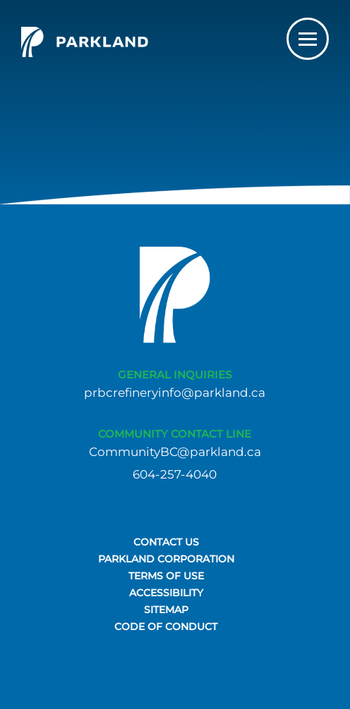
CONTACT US (166, 542)
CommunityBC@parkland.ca (175, 452)
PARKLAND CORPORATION (166, 559)
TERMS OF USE (166, 576)
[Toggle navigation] (307, 39)
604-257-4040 (175, 475)
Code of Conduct (165, 626)
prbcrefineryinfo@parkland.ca (174, 393)
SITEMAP (166, 610)
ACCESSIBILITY (166, 593)
